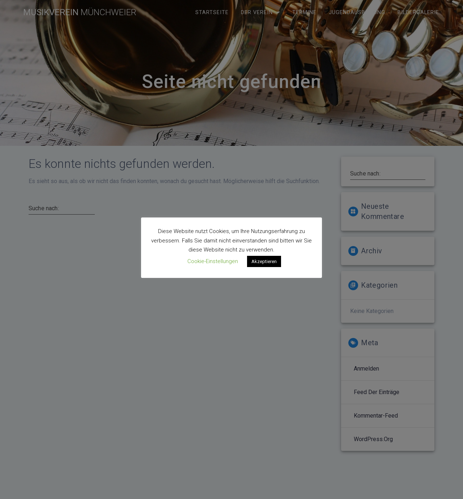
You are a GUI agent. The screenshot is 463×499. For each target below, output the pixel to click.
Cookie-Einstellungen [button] (212, 261)
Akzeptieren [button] (264, 261)
